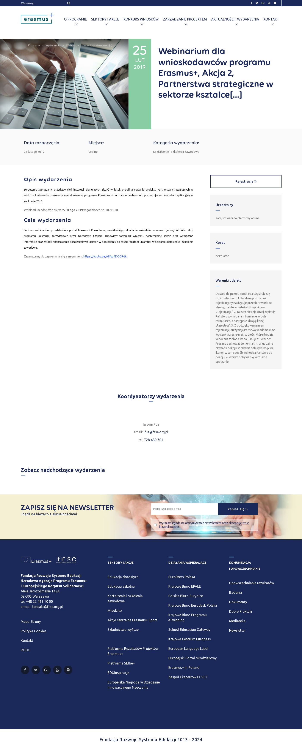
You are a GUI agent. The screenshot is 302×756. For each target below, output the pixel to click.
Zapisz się (238, 509)
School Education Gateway (189, 629)
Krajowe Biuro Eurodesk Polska (192, 605)
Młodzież (115, 610)
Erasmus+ (34, 45)
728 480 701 (153, 440)
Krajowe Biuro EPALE (184, 586)
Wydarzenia (53, 45)
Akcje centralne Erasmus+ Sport (132, 620)
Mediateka (237, 621)
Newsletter (237, 630)
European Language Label (188, 648)
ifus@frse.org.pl (156, 432)
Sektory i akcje (105, 19)
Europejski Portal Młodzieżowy (192, 658)
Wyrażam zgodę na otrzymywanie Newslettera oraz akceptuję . (204, 525)
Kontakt (271, 19)
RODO (25, 650)
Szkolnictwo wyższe (123, 629)
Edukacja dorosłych (123, 577)
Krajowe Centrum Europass (189, 639)
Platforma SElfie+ (121, 663)
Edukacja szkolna (121, 586)
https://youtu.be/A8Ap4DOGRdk (105, 256)
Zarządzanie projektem (185, 19)
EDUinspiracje (118, 673)
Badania (235, 592)
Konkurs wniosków (141, 19)
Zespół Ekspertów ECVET (188, 677)
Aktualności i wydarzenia (235, 19)
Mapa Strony (31, 621)
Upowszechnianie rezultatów (251, 583)
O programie (75, 19)
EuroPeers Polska (181, 577)
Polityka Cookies (34, 631)
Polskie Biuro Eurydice (185, 596)
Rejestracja (244, 181)
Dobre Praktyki (240, 611)
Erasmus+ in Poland (183, 667)
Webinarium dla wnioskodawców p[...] (89, 45)
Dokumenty (238, 602)
